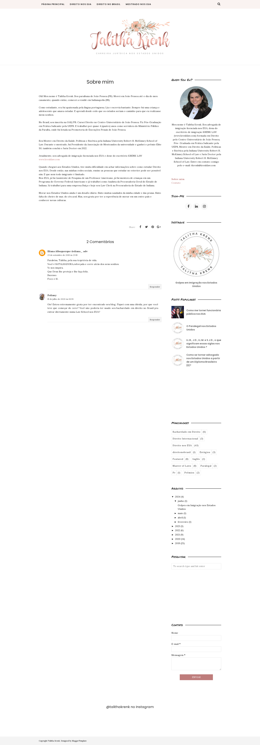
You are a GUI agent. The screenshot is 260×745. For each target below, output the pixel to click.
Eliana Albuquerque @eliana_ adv (67, 251)
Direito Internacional (185, 438)
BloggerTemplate (79, 741)
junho (181, 500)
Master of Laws (182, 465)
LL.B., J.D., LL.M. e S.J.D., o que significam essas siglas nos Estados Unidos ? (203, 343)
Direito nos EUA (182, 445)
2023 (177, 526)
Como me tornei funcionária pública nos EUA (203, 312)
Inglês (196, 459)
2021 (177, 534)
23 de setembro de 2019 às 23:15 (62, 255)
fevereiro (183, 521)
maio (180, 513)
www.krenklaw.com (49, 159)
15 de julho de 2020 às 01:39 (60, 299)
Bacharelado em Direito (186, 431)
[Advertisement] (188, 393)
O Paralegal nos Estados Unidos (201, 327)
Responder (155, 286)
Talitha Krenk (54, 741)
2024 (177, 496)
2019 (177, 543)
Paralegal (205, 465)
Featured (178, 459)
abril (180, 517)
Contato (176, 182)
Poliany (52, 295)
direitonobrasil (182, 452)
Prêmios (189, 472)
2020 (177, 538)
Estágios (205, 452)
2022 (177, 530)
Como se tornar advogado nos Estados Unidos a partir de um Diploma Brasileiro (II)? (203, 360)
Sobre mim (178, 179)
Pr (174, 472)
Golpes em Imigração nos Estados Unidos (196, 284)
